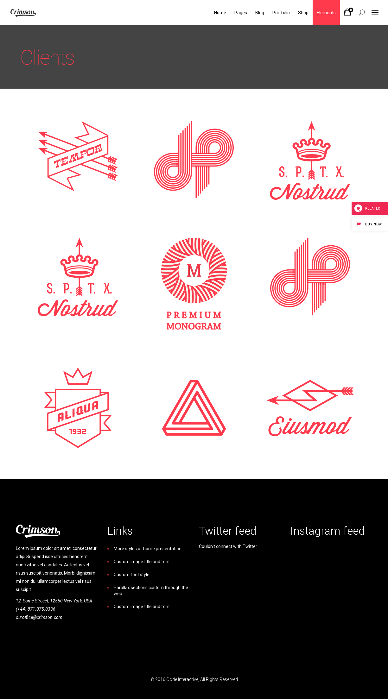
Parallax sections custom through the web (151, 590)
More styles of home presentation (147, 548)
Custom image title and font (142, 561)
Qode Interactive (182, 679)
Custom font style (131, 574)
